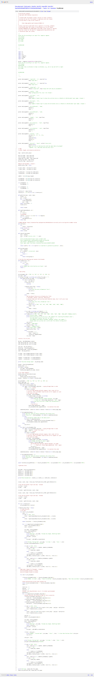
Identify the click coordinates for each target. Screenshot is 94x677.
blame (49, 11)
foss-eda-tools (19, 6)
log (45, 11)
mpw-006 (44, 6)
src (48, 8)
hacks (45, 8)
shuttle (34, 6)
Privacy (11, 675)
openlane (53, 8)
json (92, 675)
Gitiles (8, 675)
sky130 (39, 6)
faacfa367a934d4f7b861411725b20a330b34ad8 (28, 8)
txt (88, 675)
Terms (15, 675)
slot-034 (50, 6)
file (42, 11)
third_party (27, 6)
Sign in (91, 2)
